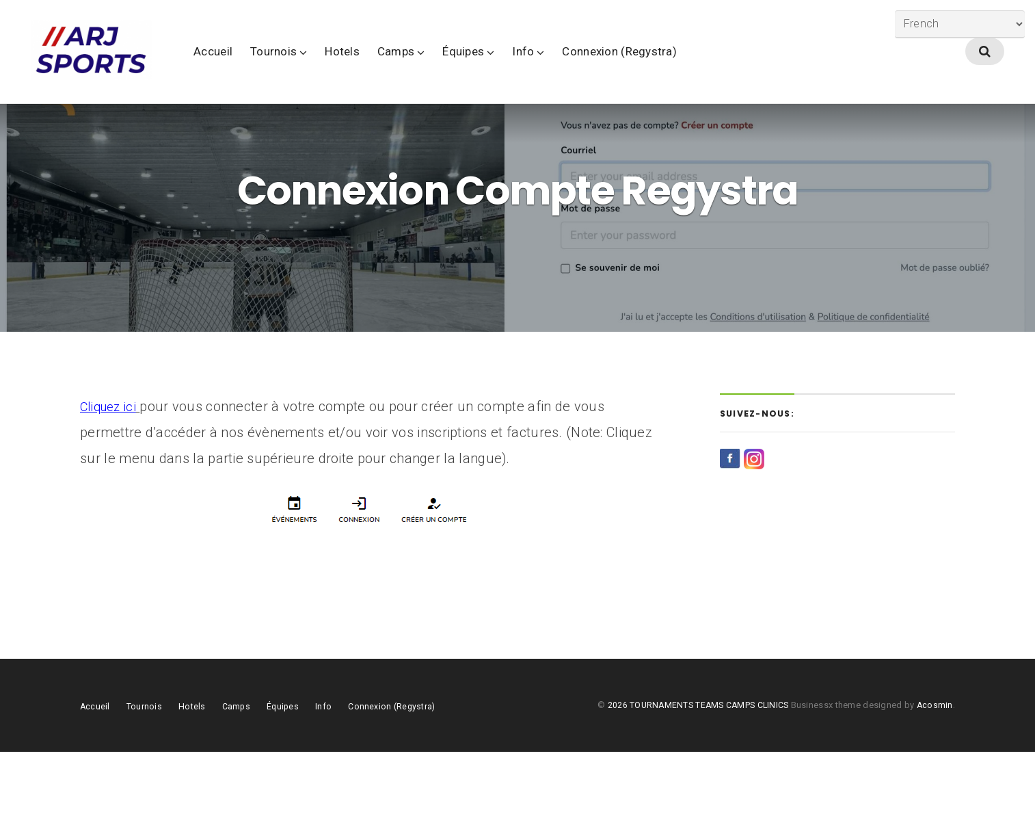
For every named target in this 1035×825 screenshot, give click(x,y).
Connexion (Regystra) (682, 68)
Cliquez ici (111, 479)
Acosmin (934, 778)
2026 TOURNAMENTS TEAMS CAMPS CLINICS (697, 778)
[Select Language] (955, 25)
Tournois (336, 68)
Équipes (526, 68)
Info (586, 68)
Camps (458, 68)
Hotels (405, 68)
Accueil (275, 68)
